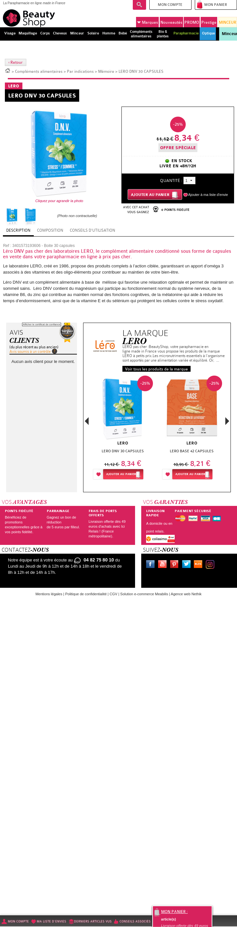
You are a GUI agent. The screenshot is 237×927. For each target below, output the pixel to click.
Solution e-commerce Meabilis (144, 594)
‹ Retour (15, 62)
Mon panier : (174, 911)
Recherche (139, 5)
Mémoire (106, 71)
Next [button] (227, 421)
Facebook (151, 565)
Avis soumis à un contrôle (30, 351)
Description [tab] (18, 230)
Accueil (8, 70)
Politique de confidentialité (86, 594)
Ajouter (121, 474)
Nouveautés (171, 22)
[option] (122, 429)
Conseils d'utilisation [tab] (92, 230)
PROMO (191, 22)
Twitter (187, 565)
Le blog (199, 565)
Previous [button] (87, 423)
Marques (147, 22)
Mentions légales (48, 594)
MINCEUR (227, 22)
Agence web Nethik (186, 594)
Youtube (163, 565)
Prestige (209, 22)
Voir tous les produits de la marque (156, 369)
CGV (114, 594)
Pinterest (175, 565)
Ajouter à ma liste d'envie (208, 195)
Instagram (211, 565)
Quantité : (171, 180)
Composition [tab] (50, 230)
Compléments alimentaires (39, 71)
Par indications (80, 71)
